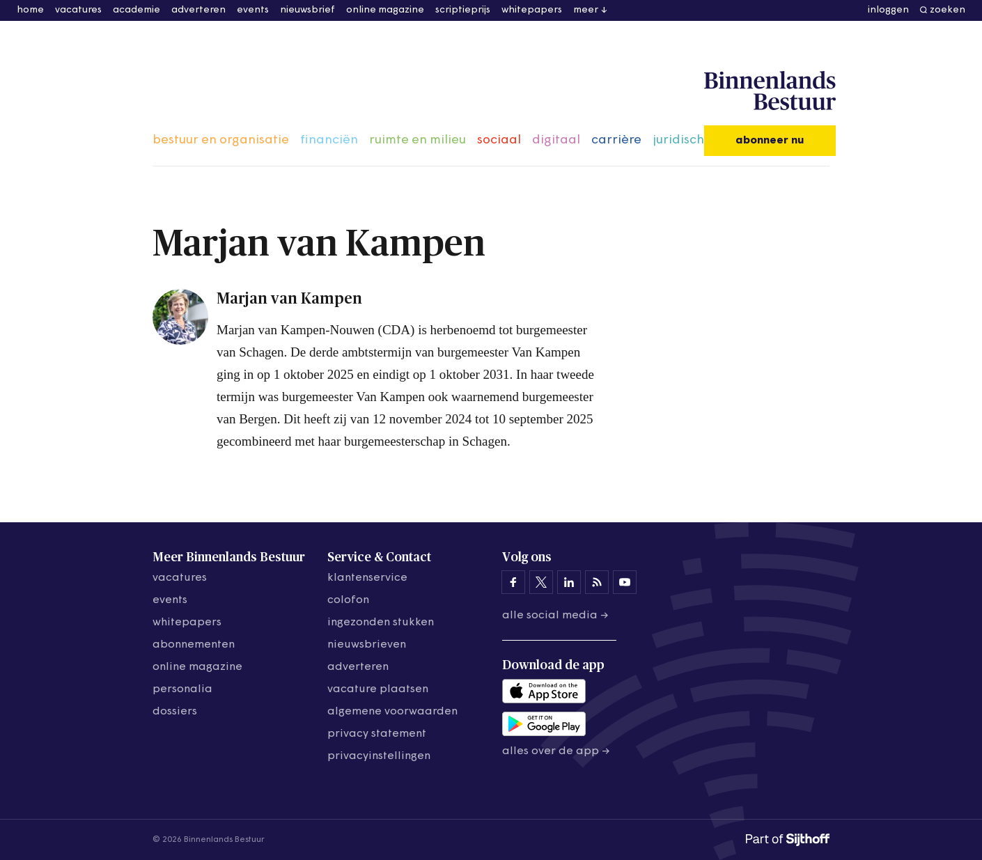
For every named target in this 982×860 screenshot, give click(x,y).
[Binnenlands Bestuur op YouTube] (625, 582)
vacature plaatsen (377, 689)
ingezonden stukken (380, 622)
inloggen (888, 10)
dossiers (175, 711)
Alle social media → (555, 615)
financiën (329, 140)
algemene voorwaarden (392, 711)
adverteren (198, 10)
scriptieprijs (462, 10)
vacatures (78, 10)
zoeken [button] (947, 10)
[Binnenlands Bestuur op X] (541, 582)
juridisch (678, 140)
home (30, 10)
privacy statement (376, 734)
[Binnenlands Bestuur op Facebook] (513, 582)
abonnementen (194, 644)
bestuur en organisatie (221, 140)
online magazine (385, 10)
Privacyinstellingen (378, 756)
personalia (182, 689)
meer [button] (585, 10)
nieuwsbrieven (366, 644)
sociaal (499, 140)
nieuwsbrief (307, 10)
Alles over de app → (556, 751)
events (253, 10)
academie (136, 10)
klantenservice (367, 578)
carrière (616, 140)
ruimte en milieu (417, 140)
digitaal (556, 140)
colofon (348, 600)
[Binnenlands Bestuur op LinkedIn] (569, 582)
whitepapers (531, 10)
